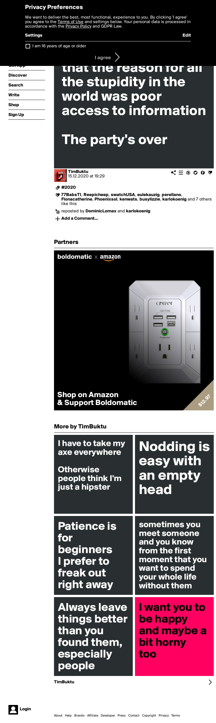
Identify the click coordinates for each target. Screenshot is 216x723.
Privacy (164, 715)
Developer (108, 715)
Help (68, 715)
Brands (79, 715)
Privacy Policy (78, 26)
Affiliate (92, 715)
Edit (187, 35)
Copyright (149, 715)
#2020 (68, 187)
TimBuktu (78, 172)
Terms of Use (71, 22)
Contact (134, 715)
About (58, 715)
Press (122, 715)
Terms (175, 715)
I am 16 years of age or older (59, 46)
